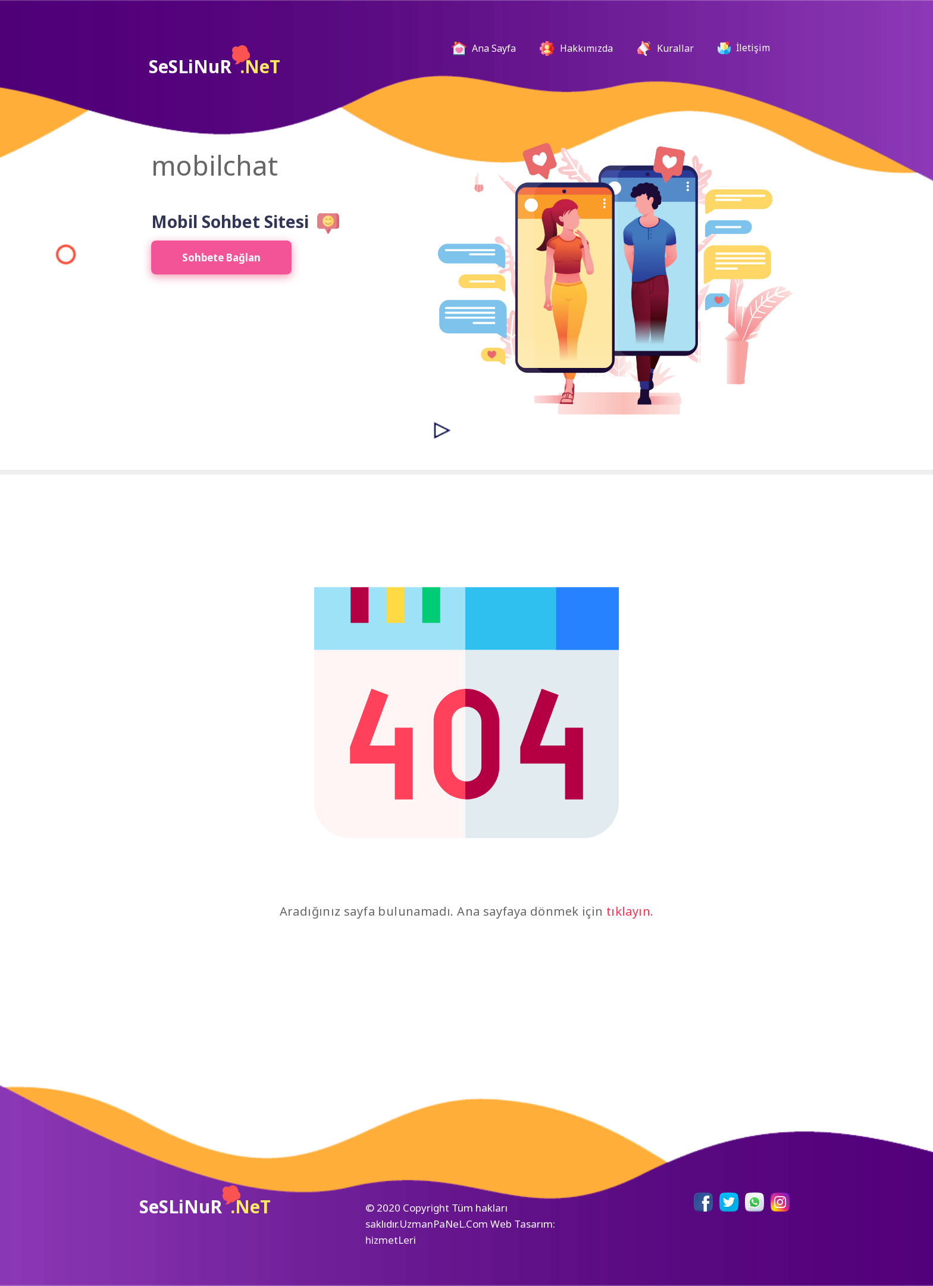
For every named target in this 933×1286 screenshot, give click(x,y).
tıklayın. (630, 911)
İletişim (744, 47)
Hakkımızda (576, 48)
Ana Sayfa (488, 48)
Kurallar (665, 48)
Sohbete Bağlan (221, 257)
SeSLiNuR (214, 62)
